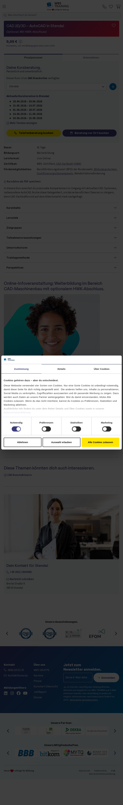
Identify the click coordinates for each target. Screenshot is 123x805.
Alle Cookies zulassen (100, 442)
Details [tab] (61, 369)
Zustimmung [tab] (21, 369)
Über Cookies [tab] (102, 369)
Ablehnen (22, 442)
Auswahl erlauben (61, 442)
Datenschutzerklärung (17, 412)
